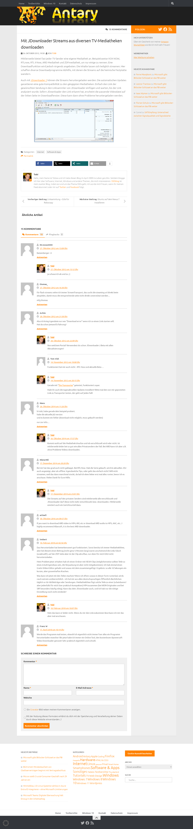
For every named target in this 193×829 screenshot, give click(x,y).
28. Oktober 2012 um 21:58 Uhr (54, 316)
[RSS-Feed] (170, 29)
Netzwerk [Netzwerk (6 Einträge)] (99, 764)
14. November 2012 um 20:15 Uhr (65, 380)
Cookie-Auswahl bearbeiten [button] (140, 753)
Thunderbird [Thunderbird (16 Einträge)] (114, 772)
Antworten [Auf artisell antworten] (42, 530)
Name (27, 687)
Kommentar (30, 661)
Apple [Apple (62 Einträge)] (94, 756)
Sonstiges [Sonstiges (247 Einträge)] (80, 771)
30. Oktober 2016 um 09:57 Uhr (54, 518)
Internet (40, 152)
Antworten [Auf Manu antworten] (42, 426)
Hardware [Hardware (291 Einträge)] (87, 760)
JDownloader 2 (39, 80)
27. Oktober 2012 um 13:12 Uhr (64, 269)
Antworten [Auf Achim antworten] (42, 328)
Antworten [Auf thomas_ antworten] (42, 304)
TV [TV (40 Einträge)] (87, 775)
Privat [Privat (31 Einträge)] (105, 764)
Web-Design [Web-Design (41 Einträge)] (95, 775)
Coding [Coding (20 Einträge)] (101, 756)
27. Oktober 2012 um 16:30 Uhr (54, 287)
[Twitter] (160, 29)
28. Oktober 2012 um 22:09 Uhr (64, 340)
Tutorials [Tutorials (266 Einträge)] (79, 775)
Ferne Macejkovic (144, 74)
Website (28, 697)
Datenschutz (76, 3)
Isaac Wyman (142, 93)
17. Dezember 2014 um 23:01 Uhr (65, 494)
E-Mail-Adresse (84, 687)
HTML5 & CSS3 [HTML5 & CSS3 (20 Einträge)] (102, 760)
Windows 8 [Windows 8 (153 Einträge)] (95, 779)
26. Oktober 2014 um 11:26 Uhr (54, 406)
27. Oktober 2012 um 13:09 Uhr (54, 248)
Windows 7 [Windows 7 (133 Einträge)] (80, 779)
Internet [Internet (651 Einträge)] (80, 763)
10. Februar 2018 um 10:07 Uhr (64, 608)
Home (21, 3)
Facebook (74, 187)
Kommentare (32, 234)
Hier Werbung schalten (144, 57)
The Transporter (66, 385)
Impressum (91, 3)
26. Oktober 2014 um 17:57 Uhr (64, 438)
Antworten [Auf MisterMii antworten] (42, 481)
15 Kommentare (116, 29)
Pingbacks (54, 234)
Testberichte (34, 3)
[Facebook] (165, 29)
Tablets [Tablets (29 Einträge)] (91, 771)
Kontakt (62, 3)
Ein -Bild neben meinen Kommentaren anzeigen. (54, 709)
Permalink (27, 155)
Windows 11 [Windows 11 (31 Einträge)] (83, 783)
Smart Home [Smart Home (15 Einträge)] (113, 764)
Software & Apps (54, 152)
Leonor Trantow (143, 83)
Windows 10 (49, 3)
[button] (44, 163)
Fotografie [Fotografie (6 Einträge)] (76, 760)
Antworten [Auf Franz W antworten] (42, 645)
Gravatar (34, 709)
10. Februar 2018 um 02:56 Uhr (53, 543)
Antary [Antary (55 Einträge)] (87, 756)
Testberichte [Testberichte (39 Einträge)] (101, 771)
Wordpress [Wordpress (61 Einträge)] (96, 783)
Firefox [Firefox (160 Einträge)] (109, 756)
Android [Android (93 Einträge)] (78, 756)
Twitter (63, 187)
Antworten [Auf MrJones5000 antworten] (42, 257)
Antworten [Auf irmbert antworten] (42, 596)
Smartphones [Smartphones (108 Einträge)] (81, 768)
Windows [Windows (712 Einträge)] (111, 775)
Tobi (54, 53)
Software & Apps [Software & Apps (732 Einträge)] (105, 767)
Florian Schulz (142, 102)
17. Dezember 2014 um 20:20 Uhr (54, 463)
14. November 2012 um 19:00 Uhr (65, 362)
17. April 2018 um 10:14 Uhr (52, 629)
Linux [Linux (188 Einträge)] (91, 764)
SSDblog (115, 181)
